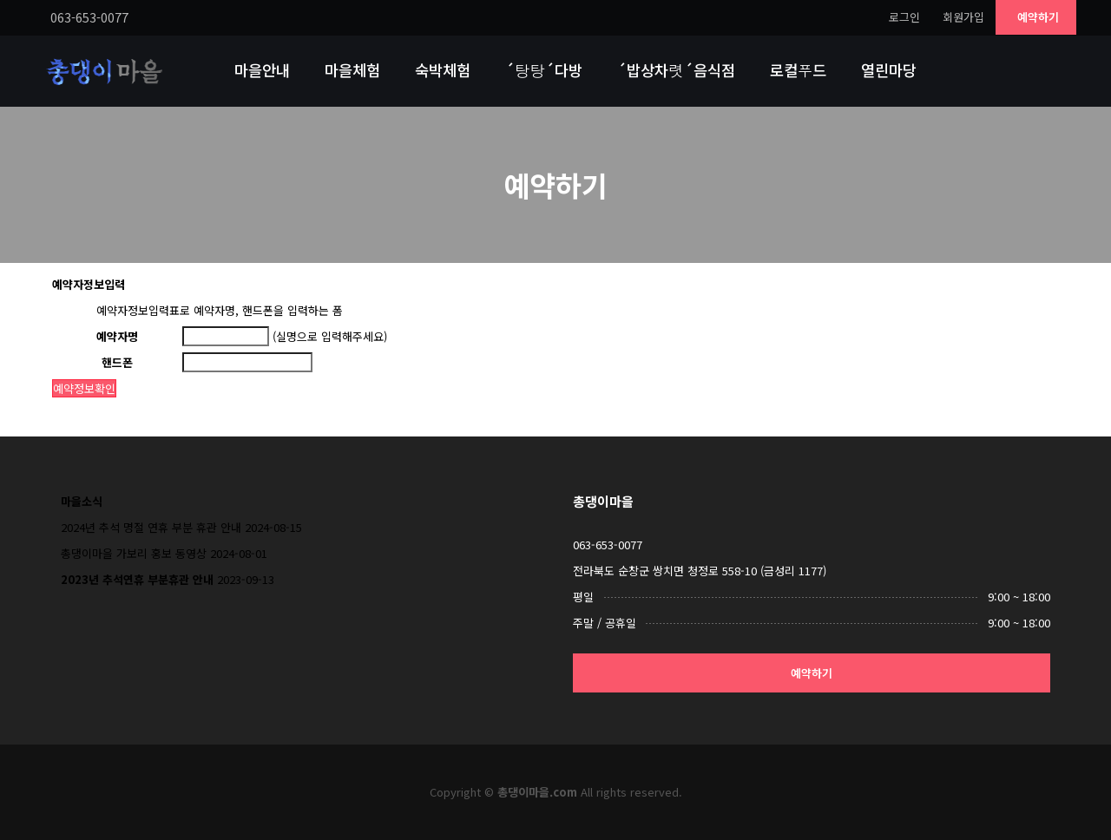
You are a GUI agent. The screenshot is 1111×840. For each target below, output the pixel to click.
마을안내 (262, 70)
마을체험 (352, 70)
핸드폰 (117, 362)
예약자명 (117, 336)
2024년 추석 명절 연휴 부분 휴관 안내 (151, 527)
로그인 (904, 17)
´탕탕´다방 (543, 70)
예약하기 (1038, 17)
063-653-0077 (607, 544)
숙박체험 (442, 70)
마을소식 (81, 501)
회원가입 (963, 17)
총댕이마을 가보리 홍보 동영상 (134, 553)
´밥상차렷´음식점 (676, 70)
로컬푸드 (798, 70)
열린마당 (889, 70)
